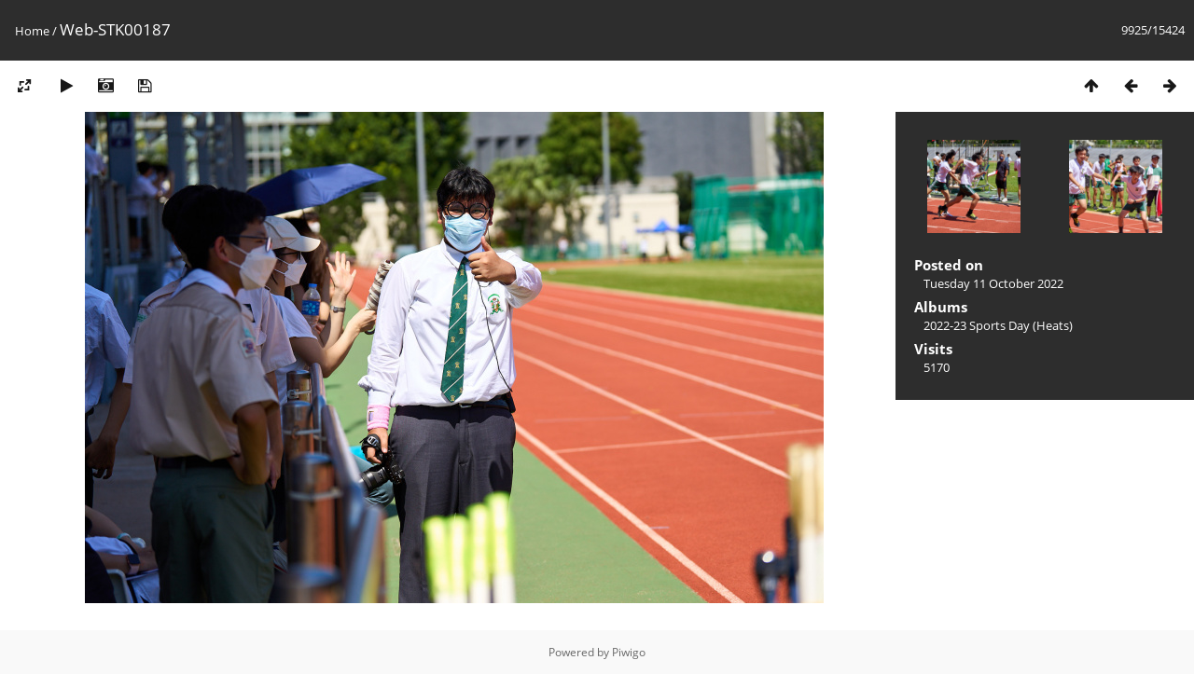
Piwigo (629, 652)
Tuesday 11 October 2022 (993, 283)
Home (32, 30)
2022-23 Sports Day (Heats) (998, 325)
